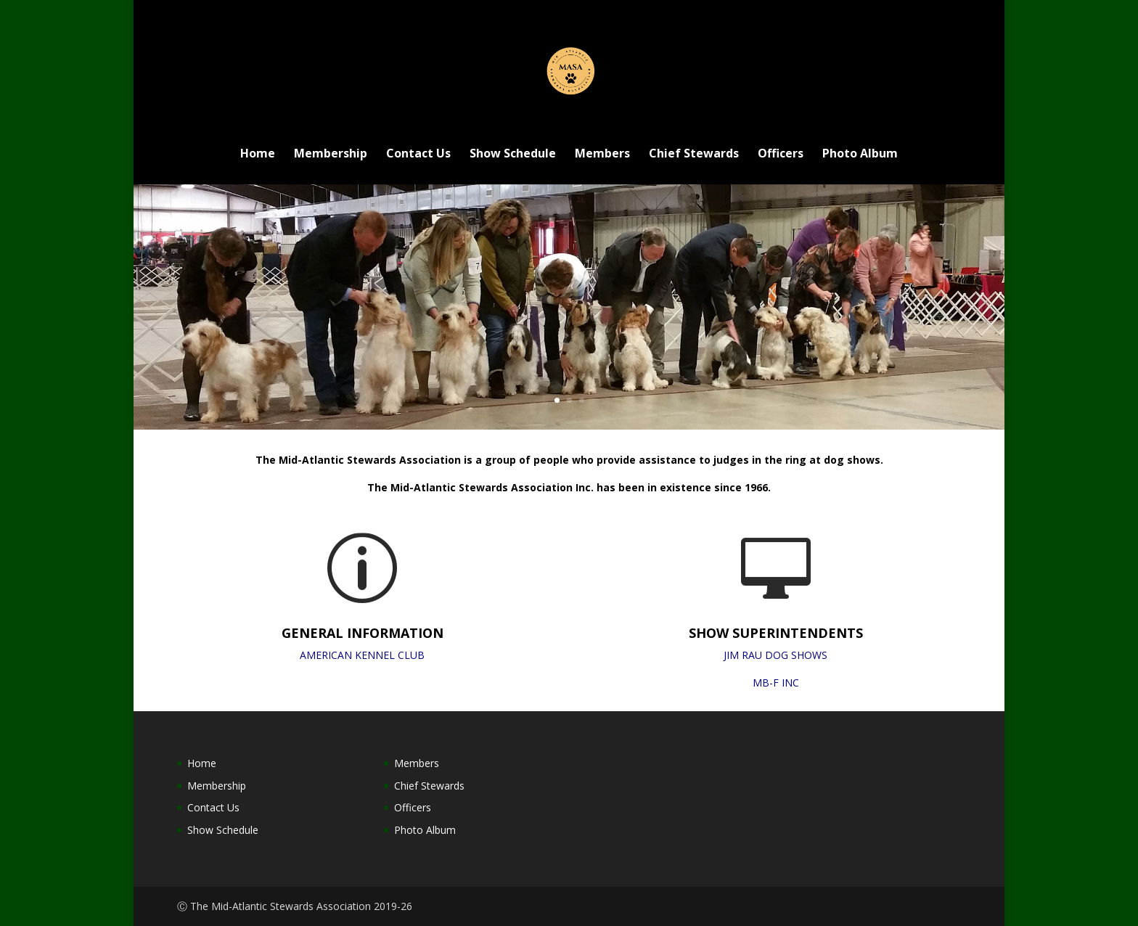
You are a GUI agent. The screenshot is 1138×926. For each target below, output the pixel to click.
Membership (330, 154)
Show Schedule (513, 154)
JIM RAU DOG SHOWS (775, 655)
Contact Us (418, 154)
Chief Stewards (694, 154)
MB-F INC (776, 682)
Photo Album (860, 154)
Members (602, 154)
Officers (780, 154)
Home (257, 154)
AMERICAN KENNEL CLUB (362, 655)
